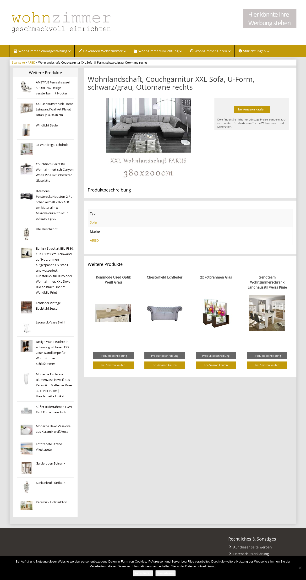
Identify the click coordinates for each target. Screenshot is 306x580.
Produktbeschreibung (113, 355)
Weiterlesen (165, 573)
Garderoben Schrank (50, 463)
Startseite (18, 62)
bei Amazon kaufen (251, 109)
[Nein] (300, 567)
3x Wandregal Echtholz (52, 145)
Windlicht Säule (47, 125)
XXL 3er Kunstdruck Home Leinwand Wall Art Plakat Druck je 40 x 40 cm (54, 109)
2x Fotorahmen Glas (216, 277)
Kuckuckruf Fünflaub (51, 483)
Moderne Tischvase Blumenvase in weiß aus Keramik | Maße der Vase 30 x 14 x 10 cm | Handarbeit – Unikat (54, 385)
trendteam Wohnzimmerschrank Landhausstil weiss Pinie (267, 282)
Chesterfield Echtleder (164, 277)
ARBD (31, 62)
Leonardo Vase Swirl (50, 322)
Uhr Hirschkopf (46, 229)
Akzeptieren (143, 573)
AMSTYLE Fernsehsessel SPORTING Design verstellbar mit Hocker (53, 87)
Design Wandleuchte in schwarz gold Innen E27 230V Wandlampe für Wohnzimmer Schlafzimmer (52, 353)
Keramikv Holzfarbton (51, 502)
